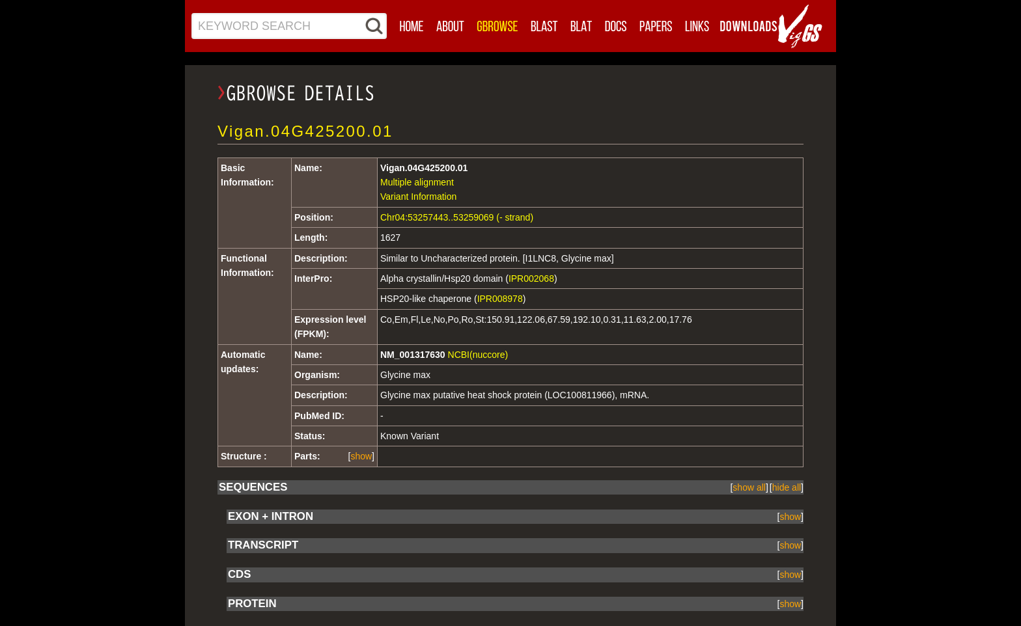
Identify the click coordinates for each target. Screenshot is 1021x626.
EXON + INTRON (270, 516)
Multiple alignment (417, 182)
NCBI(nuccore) (478, 354)
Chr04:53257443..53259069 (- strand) (456, 217)
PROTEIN (252, 603)
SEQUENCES (253, 487)
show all (749, 487)
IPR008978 (500, 298)
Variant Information (418, 196)
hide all (786, 487)
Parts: (307, 456)
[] (361, 456)
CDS (239, 574)
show (361, 456)
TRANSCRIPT (263, 545)
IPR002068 (531, 278)
